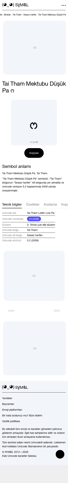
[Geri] (8, 310)
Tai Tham (32, 230)
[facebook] (63, 387)
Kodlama (50, 204)
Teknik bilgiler (12, 204)
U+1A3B (34, 218)
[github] (57, 387)
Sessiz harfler (35, 235)
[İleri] (60, 310)
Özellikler (33, 204)
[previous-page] (7, 14)
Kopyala (34, 153)
